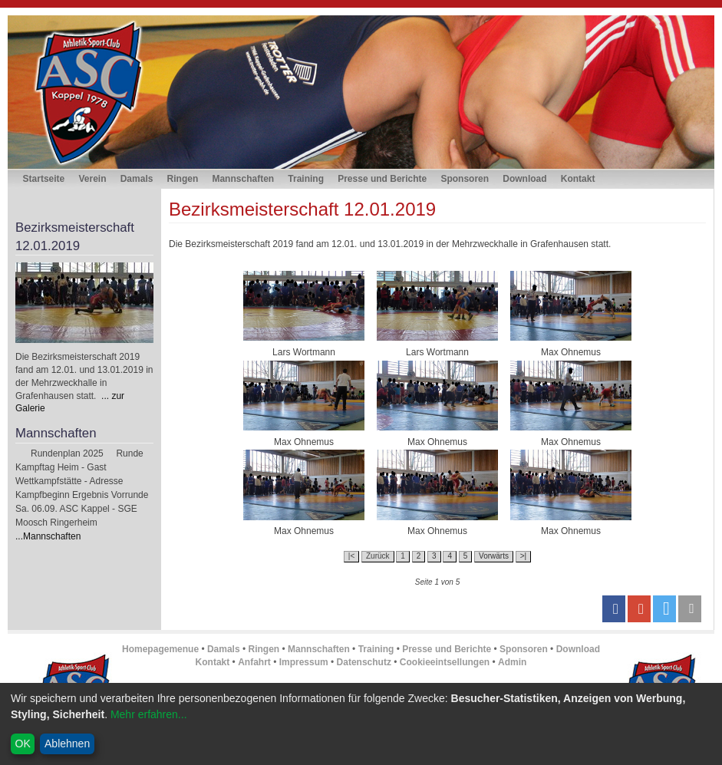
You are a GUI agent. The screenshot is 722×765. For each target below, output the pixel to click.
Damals (136, 178)
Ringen (183, 178)
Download (524, 178)
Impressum (303, 662)
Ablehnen (67, 743)
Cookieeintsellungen (445, 662)
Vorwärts (494, 556)
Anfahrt (254, 662)
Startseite (44, 178)
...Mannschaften (48, 536)
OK (23, 743)
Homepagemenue (160, 649)
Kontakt (578, 178)
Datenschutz (364, 662)
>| (523, 556)
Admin (512, 662)
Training (306, 178)
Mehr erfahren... (148, 714)
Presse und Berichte (382, 178)
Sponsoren (464, 178)
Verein (92, 178)
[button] (613, 608)
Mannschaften (243, 178)
